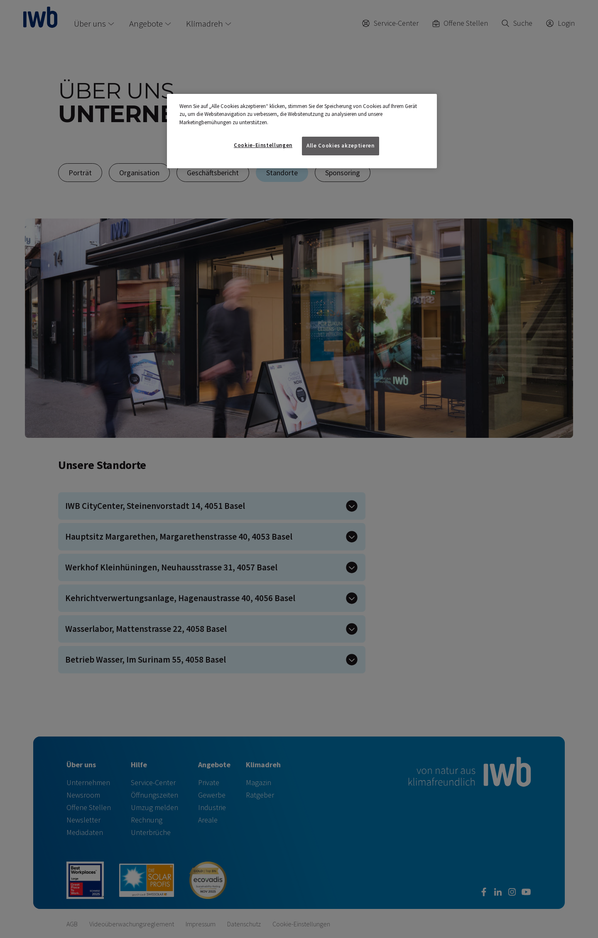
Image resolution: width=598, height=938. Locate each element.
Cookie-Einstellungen (263, 145)
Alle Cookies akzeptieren (340, 145)
